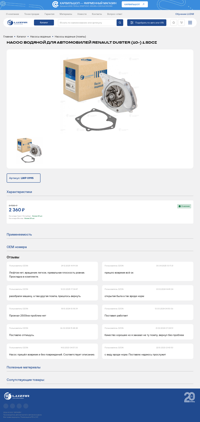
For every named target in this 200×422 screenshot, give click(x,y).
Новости (82, 14)
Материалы (66, 14)
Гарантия (49, 14)
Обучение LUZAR (184, 14)
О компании (12, 14)
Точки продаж (31, 14)
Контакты (97, 14)
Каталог (44, 22)
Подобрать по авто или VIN (149, 22)
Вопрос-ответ (114, 14)
